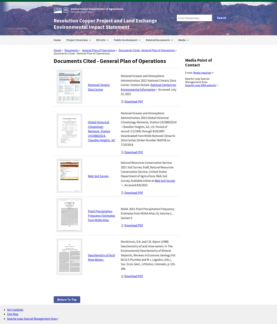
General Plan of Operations (98, 50)
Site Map (12, 314)
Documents (71, 50)
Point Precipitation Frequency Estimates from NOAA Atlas (101, 215)
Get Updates (15, 310)
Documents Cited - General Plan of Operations (147, 50)
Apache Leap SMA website (202, 85)
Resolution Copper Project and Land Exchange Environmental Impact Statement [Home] (105, 23)
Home (57, 50)
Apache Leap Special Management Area (33, 319)
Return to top (67, 300)
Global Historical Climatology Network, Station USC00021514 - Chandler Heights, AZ (101, 131)
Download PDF (133, 102)
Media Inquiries (203, 72)
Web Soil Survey (98, 176)
